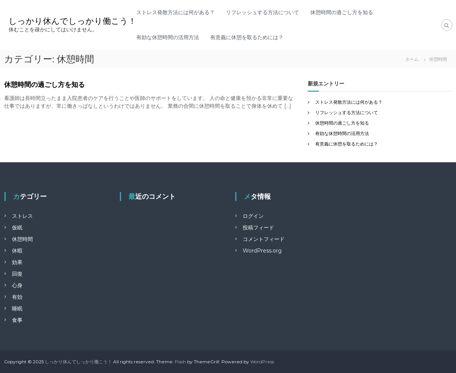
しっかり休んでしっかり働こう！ (72, 21)
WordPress (262, 361)
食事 (17, 320)
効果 (17, 262)
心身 (17, 285)
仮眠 (17, 227)
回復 (17, 273)
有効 (17, 297)
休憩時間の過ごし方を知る (341, 12)
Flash (180, 361)
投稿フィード (258, 227)
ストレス (22, 216)
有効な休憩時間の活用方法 (167, 37)
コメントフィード (264, 239)
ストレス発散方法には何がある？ (175, 12)
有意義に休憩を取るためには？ (246, 37)
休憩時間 (22, 239)
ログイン (253, 216)
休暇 (17, 250)
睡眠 (17, 308)
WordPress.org (262, 250)
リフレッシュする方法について (262, 12)
